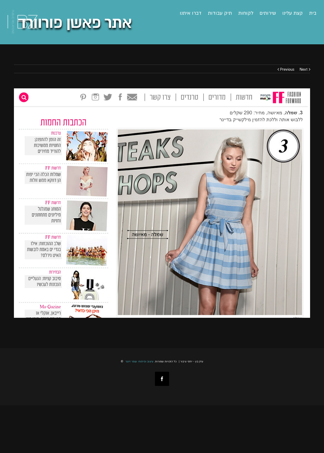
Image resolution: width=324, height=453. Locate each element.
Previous (287, 69)
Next (303, 69)
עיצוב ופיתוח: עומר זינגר (139, 361)
